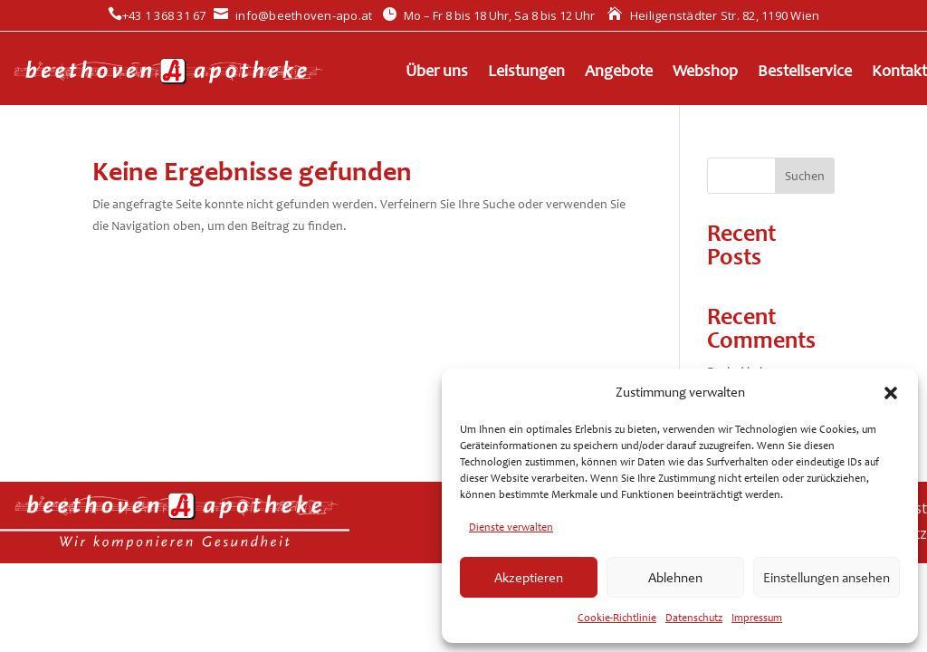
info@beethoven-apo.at (293, 15)
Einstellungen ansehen (826, 578)
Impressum (756, 617)
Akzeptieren (528, 578)
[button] (891, 393)
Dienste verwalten (511, 527)
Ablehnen (675, 578)
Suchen (805, 176)
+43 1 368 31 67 (157, 15)
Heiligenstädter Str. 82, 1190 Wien (713, 15)
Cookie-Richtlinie (617, 617)
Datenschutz (693, 617)
